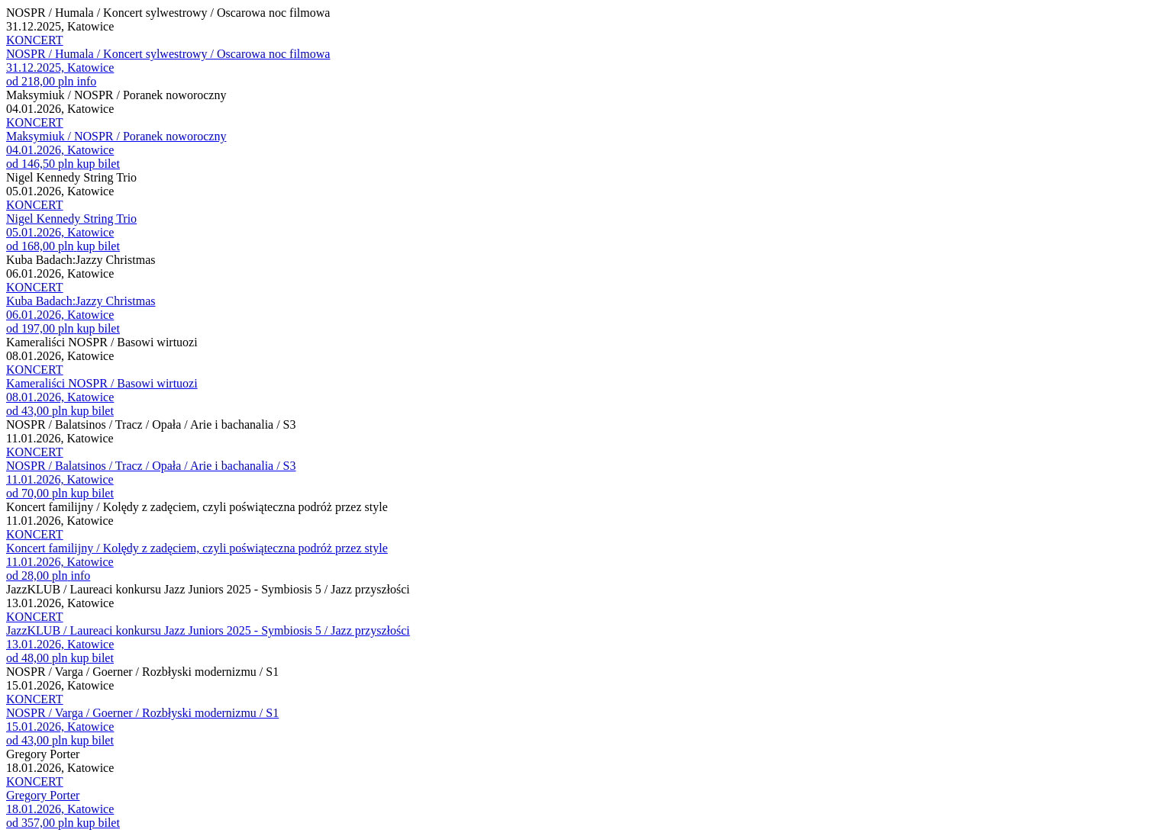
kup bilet (97, 163)
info (86, 81)
